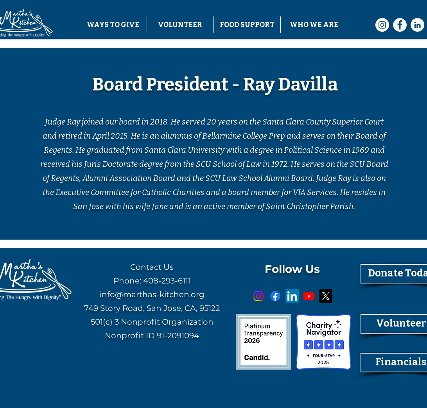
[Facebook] (400, 25)
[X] (325, 296)
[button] (113, 24)
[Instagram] (382, 25)
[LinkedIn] (417, 25)
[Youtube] (309, 296)
